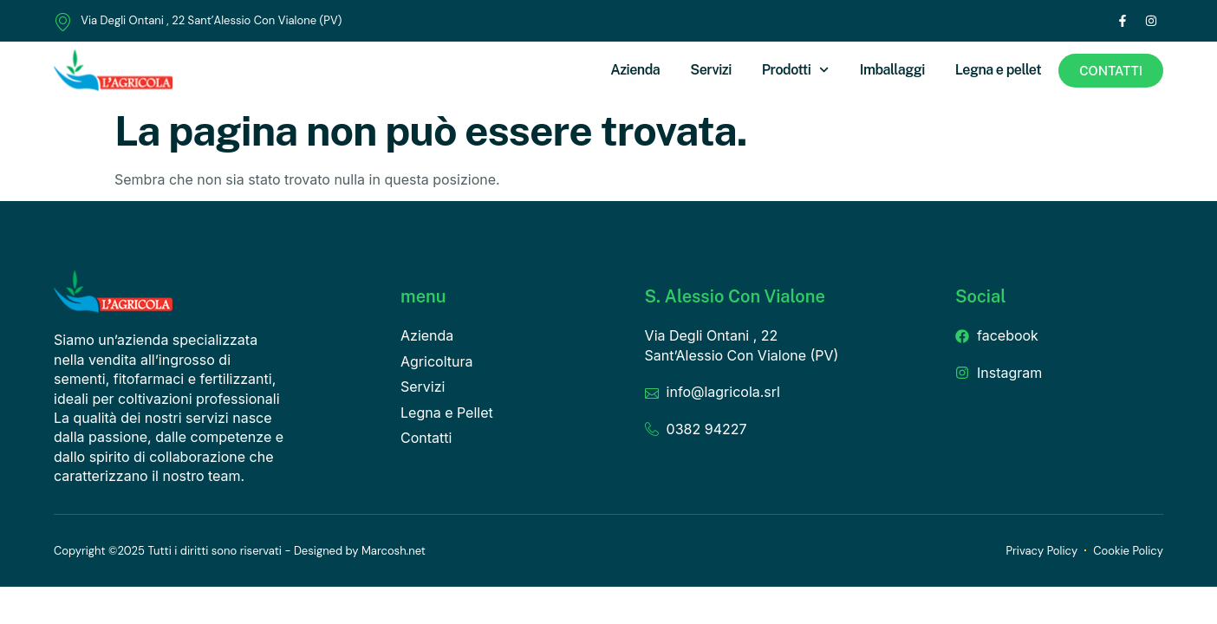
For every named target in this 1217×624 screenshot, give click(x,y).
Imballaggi (892, 70)
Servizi (710, 70)
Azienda (635, 70)
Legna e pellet (998, 70)
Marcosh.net (393, 550)
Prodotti (796, 69)
